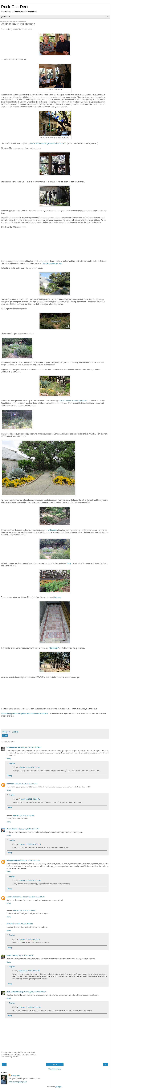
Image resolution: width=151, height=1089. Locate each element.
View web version (54, 1069)
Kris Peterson (12, 747)
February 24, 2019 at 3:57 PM (28, 829)
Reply (9, 758)
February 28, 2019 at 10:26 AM (30, 1007)
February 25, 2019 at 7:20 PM (22, 955)
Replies (12, 763)
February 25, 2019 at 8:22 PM (29, 939)
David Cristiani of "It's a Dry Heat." (73, 401)
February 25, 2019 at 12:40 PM (33, 897)
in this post (52, 530)
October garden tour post (52, 263)
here (69, 564)
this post (57, 597)
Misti (8, 924)
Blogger (59, 1087)
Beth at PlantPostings (15, 992)
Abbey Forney (12, 860)
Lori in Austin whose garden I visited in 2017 (48, 143)
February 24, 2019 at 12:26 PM (26, 784)
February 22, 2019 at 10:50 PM (29, 747)
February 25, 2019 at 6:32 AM (29, 860)
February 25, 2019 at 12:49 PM (30, 880)
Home (55, 1064)
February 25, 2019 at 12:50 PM (24, 910)
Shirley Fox (15, 1075)
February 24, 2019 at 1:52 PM (29, 767)
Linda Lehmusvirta (14, 897)
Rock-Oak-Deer (15, 7)
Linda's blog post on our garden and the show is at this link (24, 713)
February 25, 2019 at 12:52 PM (30, 844)
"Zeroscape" (54, 648)
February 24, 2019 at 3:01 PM (23, 815)
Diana (9, 955)
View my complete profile (18, 1082)
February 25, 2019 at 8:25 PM (29, 971)
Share (5, 735)
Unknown (10, 784)
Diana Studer (12, 829)
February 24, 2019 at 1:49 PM (29, 799)
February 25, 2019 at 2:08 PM (22, 924)
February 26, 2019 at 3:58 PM (35, 992)
